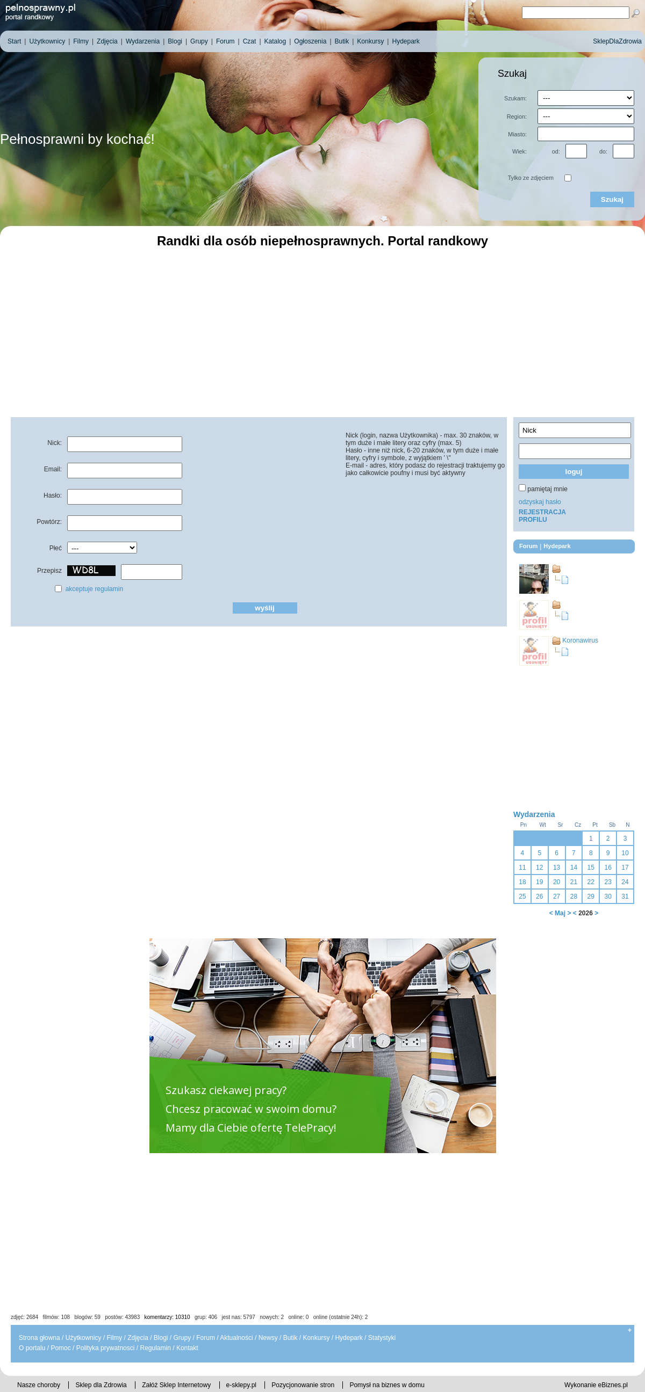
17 (624, 867)
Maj (560, 913)
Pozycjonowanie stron (302, 1385)
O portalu (32, 1348)
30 (607, 896)
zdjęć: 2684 (24, 1317)
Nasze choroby (38, 1385)
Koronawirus (580, 640)
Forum (205, 1338)
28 (573, 896)
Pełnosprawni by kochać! (77, 139)
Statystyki (382, 1338)
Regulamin (155, 1348)
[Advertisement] (322, 331)
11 (522, 867)
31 (624, 896)
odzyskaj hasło (540, 502)
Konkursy (316, 1338)
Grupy (182, 1338)
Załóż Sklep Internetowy (176, 1385)
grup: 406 (206, 1317)
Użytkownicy (84, 1338)
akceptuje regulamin (94, 589)
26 (539, 896)
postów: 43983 (122, 1317)
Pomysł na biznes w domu (386, 1385)
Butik (290, 1338)
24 (624, 882)
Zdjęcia (137, 1338)
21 (573, 882)
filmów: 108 (56, 1317)
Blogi (161, 1338)
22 (590, 882)
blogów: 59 (87, 1317)
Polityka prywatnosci (105, 1348)
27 (556, 896)
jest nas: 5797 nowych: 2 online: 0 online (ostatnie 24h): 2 (295, 1317)
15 (590, 867)
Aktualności (236, 1338)
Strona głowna (39, 1338)
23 (607, 882)
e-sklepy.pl (241, 1385)
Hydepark (348, 1338)
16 (607, 867)
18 (522, 882)
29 (590, 896)
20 (556, 882)
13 (556, 867)
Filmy (114, 1338)
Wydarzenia (534, 814)
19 (539, 882)
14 (573, 867)
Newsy (268, 1338)
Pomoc (60, 1348)
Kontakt (187, 1348)
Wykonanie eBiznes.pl (596, 1385)
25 (522, 896)
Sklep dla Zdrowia (100, 1385)
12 (539, 867)
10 (624, 853)
